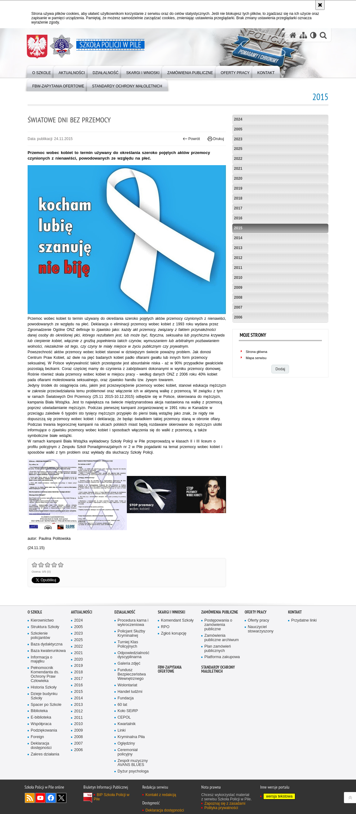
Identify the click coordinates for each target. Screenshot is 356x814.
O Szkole (35, 612)
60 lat (122, 705)
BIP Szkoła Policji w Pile (111, 797)
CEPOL (124, 717)
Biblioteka (39, 711)
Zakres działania (45, 754)
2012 (238, 258)
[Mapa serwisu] (303, 35)
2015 (238, 228)
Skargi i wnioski (171, 612)
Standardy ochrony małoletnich (218, 669)
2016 (238, 218)
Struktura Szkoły (45, 627)
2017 (238, 208)
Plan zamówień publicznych (217, 649)
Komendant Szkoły (177, 620)
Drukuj (215, 138)
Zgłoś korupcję (173, 633)
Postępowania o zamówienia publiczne (218, 624)
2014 (238, 238)
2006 (238, 317)
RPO (165, 627)
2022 (238, 158)
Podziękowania (44, 730)
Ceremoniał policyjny (128, 752)
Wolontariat (127, 685)
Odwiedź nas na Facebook (51, 798)
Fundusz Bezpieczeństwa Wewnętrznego (132, 674)
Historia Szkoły (44, 687)
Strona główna (256, 352)
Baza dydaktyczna (46, 644)
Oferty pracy (255, 612)
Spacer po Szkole (46, 705)
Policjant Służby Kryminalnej (131, 633)
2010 (238, 277)
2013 (238, 248)
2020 (238, 178)
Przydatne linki (304, 620)
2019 (238, 188)
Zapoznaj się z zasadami (224, 803)
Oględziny (126, 743)
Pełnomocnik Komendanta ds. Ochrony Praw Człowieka (45, 674)
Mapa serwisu (256, 358)
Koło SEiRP (128, 711)
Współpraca (41, 724)
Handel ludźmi (130, 692)
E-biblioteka (41, 717)
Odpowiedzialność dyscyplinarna (133, 655)
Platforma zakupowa (222, 657)
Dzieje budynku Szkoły (44, 696)
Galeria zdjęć (129, 664)
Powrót (191, 138)
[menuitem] (41, 71)
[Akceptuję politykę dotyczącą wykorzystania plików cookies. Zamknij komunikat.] (320, 5)
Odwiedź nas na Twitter (61, 798)
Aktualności (81, 612)
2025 (238, 149)
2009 (238, 287)
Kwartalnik (127, 724)
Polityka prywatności (221, 808)
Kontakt (295, 612)
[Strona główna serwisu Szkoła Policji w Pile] (293, 35)
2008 (238, 297)
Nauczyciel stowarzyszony (261, 629)
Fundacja (126, 698)
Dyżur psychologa (133, 771)
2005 (238, 129)
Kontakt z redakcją (160, 795)
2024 (238, 119)
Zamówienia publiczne (219, 612)
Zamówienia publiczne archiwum (221, 638)
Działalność (124, 612)
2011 (238, 268)
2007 (238, 307)
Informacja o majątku (41, 659)
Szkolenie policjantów (40, 635)
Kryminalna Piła (131, 737)
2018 (238, 198)
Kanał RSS (30, 798)
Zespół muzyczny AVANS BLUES (133, 763)
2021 (238, 168)
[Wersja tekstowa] (313, 35)
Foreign (37, 737)
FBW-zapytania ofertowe (170, 669)
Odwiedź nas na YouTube (40, 798)
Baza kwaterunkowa (48, 651)
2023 (238, 139)
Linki (122, 730)
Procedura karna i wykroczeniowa (133, 622)
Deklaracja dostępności (41, 745)
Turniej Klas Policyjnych (128, 644)
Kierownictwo (42, 620)
